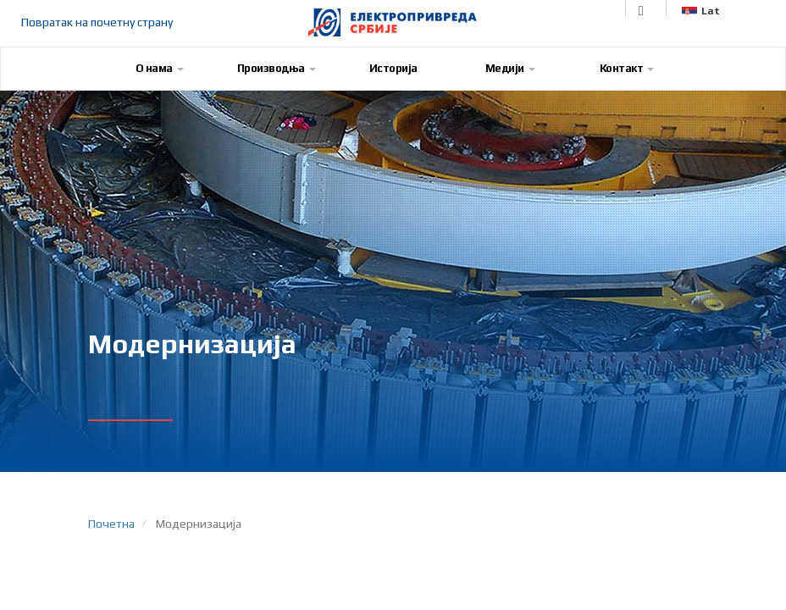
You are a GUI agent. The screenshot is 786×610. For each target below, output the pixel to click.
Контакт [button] (627, 68)
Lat (701, 11)
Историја (393, 68)
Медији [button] (510, 68)
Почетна (111, 523)
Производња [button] (276, 68)
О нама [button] (160, 68)
